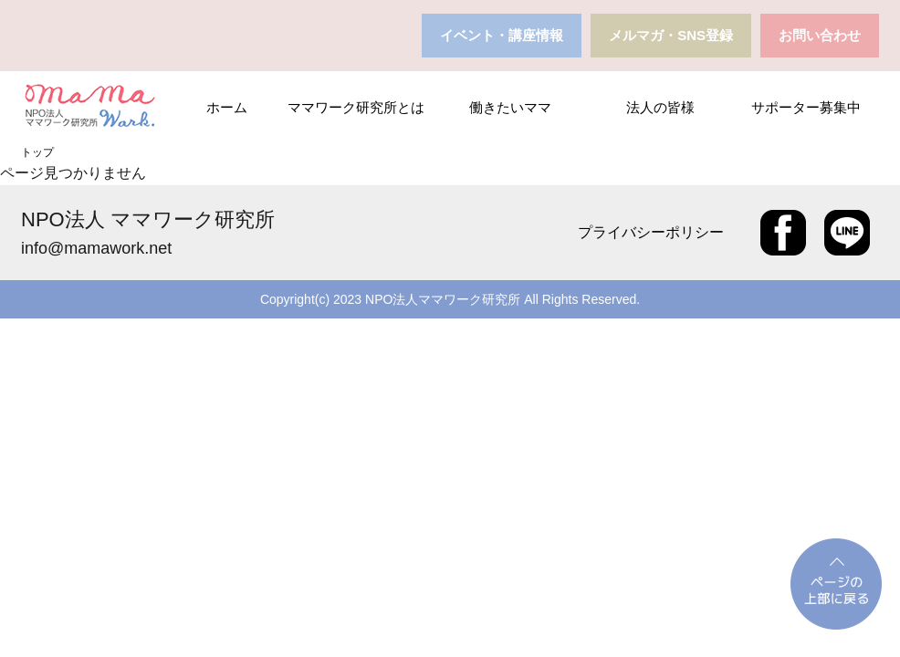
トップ (37, 152)
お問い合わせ (820, 35)
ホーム (226, 107)
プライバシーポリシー (651, 232)
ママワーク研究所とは (356, 107)
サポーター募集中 (806, 107)
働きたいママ (510, 107)
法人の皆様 (660, 107)
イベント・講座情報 (501, 35)
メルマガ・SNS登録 (671, 35)
